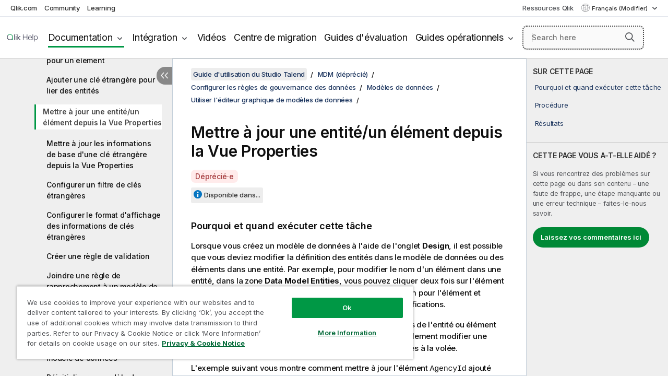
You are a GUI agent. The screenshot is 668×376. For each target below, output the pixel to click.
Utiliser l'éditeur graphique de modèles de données (272, 100)
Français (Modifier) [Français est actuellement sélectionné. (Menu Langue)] (620, 8)
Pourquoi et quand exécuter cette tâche (598, 87)
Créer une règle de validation (98, 256)
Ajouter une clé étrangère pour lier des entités (100, 85)
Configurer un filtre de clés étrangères (93, 190)
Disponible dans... (232, 195)
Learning (101, 8)
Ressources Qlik (547, 8)
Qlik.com (23, 8)
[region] (210, 318)
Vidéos (211, 37)
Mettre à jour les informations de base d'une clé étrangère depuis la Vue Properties (98, 154)
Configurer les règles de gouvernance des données (273, 87)
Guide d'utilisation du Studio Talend (249, 74)
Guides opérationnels (459, 37)
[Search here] (583, 38)
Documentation (80, 37)
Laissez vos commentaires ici (591, 237)
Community (62, 8)
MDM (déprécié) (343, 74)
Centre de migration (275, 37)
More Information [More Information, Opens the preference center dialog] (339, 325)
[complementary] (597, 217)
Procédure (551, 105)
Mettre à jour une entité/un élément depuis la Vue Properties (102, 117)
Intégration (154, 37)
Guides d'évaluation (365, 37)
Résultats (549, 123)
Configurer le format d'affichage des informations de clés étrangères (103, 225)
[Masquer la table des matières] (164, 76)
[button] (630, 37)
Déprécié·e (214, 176)
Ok (339, 300)
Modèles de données (400, 87)
